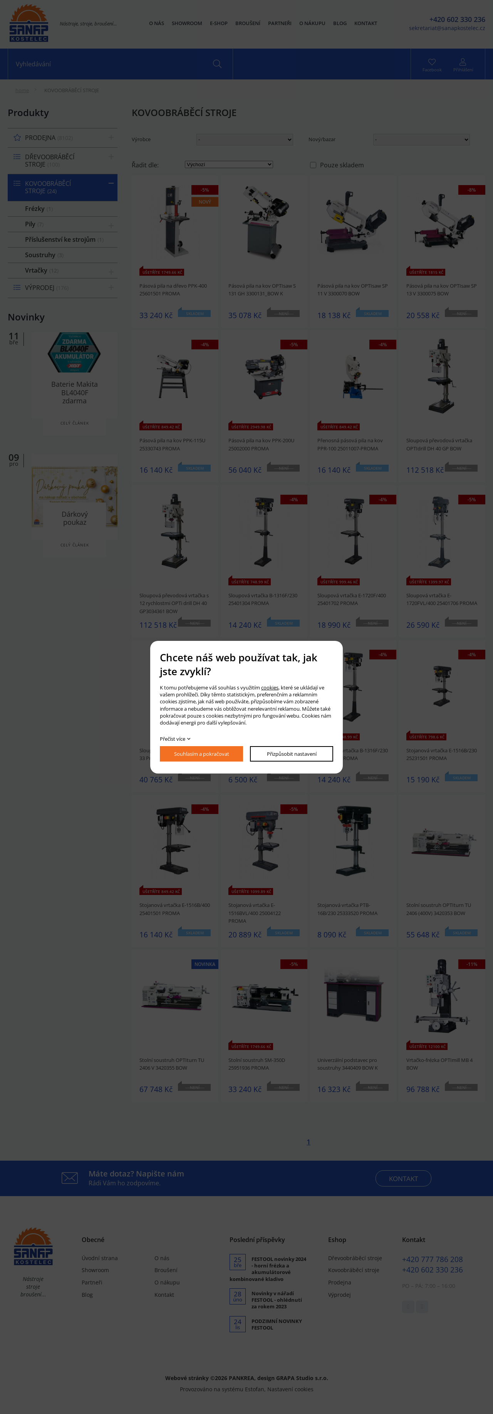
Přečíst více (172, 738)
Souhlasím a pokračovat (201, 753)
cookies (269, 687)
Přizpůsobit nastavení (292, 753)
